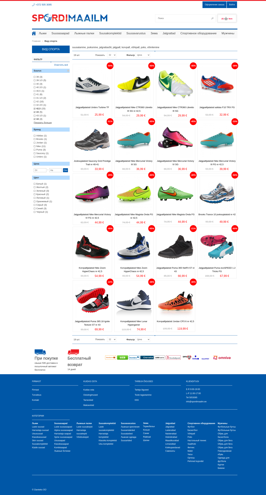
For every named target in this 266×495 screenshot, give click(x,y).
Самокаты (170, 451)
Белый (39, 183)
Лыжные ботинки (62, 451)
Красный (40, 194)
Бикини (221, 468)
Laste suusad (38, 427)
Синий (39, 208)
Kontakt (35, 400)
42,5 (38, 108)
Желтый (40, 187)
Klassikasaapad (61, 444)
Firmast (35, 390)
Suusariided (126, 440)
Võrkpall (191, 433)
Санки (146, 433)
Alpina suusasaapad (63, 430)
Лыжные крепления (130, 427)
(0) (226, 19)
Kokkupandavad (172, 447)
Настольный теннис (197, 440)
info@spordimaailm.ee (196, 401)
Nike (38, 146)
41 (37, 94)
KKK (137, 400)
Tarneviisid (88, 400)
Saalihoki (192, 444)
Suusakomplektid (40, 444)
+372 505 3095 (44, 4)
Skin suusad (37, 440)
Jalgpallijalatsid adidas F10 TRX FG (217, 107)
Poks (190, 437)
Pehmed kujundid (196, 461)
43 (37, 112)
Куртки (221, 464)
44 (37, 119)
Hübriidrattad (171, 437)
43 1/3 (39, 115)
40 (37, 84)
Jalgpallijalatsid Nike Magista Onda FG (175, 214)
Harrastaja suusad (40, 430)
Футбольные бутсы (227, 427)
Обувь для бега (225, 440)
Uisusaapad (59, 440)
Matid (190, 451)
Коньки (146, 430)
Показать (100, 55)
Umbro (39, 156)
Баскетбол (193, 430)
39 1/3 (39, 80)
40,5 (38, 91)
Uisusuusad (37, 433)
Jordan (39, 142)
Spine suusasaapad (63, 437)
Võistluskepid (83, 437)
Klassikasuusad (39, 437)
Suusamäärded (128, 430)
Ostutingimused (90, 395)
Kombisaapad (60, 447)
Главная (36, 41)
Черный (40, 212)
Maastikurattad (172, 440)
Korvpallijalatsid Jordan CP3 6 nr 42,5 (175, 321)
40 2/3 (39, 87)
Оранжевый (42, 201)
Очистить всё (61, 65)
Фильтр (130, 55)
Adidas (39, 135)
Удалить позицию (68, 71)
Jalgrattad (169, 427)
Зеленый (40, 191)
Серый (39, 205)
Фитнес (191, 447)
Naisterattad (170, 433)
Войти (232, 4)
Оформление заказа (214, 4)
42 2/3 (39, 105)
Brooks (39, 139)
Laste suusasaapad (63, 427)
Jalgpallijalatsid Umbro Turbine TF (92, 107)
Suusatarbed (126, 433)
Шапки (146, 440)
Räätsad (147, 437)
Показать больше (43, 122)
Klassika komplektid (108, 440)
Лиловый (41, 198)
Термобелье (149, 426)
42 (37, 101)
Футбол (191, 427)
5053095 (193, 397)
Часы (190, 454)
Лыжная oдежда (128, 437)
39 (37, 77)
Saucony (40, 153)
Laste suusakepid (84, 427)
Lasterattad (170, 430)
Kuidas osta (88, 390)
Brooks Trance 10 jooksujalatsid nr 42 (217, 214)
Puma (39, 149)
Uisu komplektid (106, 444)
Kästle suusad (38, 447)
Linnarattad (170, 444)
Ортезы (191, 458)
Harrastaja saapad (62, 433)
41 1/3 (39, 98)
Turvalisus (36, 395)
